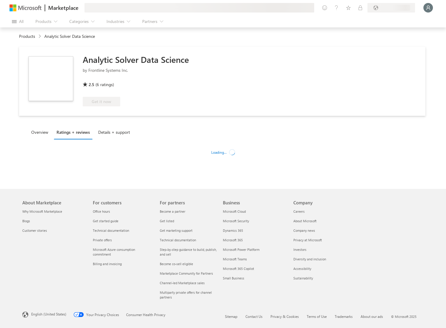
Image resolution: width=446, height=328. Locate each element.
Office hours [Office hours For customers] (101, 211)
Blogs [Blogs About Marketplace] (26, 221)
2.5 (91, 84)
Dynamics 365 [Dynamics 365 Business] (233, 230)
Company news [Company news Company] (304, 230)
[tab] (41, 132)
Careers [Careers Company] (299, 211)
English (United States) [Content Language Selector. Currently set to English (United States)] (48, 314)
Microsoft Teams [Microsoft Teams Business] (235, 259)
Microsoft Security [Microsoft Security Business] (236, 221)
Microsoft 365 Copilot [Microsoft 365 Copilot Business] (238, 268)
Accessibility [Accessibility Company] (302, 268)
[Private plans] (360, 7)
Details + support (114, 132)
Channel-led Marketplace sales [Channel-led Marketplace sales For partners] (182, 283)
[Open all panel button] (18, 21)
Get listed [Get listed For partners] (167, 221)
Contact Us (253, 316)
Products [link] (27, 36)
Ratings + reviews (73, 132)
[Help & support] (336, 7)
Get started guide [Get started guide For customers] (105, 221)
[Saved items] (348, 7)
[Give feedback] (324, 7)
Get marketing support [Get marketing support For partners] (176, 230)
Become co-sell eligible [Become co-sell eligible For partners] (176, 264)
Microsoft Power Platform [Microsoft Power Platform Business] (241, 249)
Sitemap (231, 316)
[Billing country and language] (391, 8)
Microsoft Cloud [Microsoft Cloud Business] (234, 211)
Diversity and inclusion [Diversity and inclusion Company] (309, 259)
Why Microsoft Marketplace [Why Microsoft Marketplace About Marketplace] (42, 211)
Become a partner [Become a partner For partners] (172, 211)
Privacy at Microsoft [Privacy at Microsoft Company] (307, 240)
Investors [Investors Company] (299, 249)
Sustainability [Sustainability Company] (303, 278)
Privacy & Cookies (284, 316)
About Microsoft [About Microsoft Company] (305, 221)
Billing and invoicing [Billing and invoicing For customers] (107, 264)
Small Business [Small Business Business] (233, 278)
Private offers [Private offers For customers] (102, 240)
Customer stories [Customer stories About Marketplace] (34, 230)
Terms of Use (317, 316)
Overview (39, 132)
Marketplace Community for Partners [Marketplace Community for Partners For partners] (186, 273)
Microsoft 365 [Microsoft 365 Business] (233, 240)
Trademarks (344, 316)
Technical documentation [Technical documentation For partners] (178, 240)
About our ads (372, 316)
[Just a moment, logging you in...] (428, 8)
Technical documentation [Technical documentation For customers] (111, 230)
